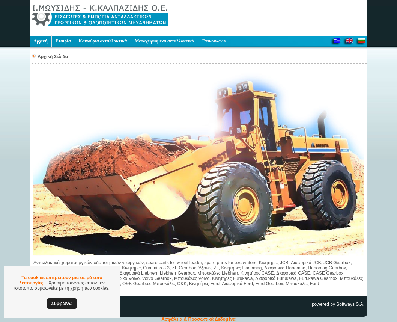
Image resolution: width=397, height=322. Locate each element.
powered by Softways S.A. (338, 304)
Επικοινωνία (214, 41)
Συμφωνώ (61, 303)
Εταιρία (63, 41)
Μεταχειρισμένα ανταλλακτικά (164, 41)
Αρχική (40, 41)
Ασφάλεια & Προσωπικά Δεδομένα (198, 319)
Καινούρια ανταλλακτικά (103, 41)
